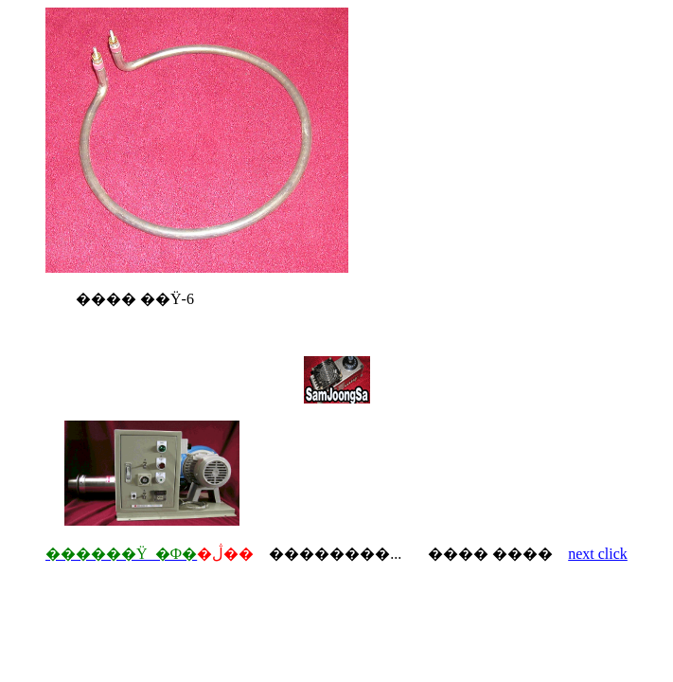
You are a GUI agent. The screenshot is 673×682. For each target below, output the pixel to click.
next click (598, 554)
